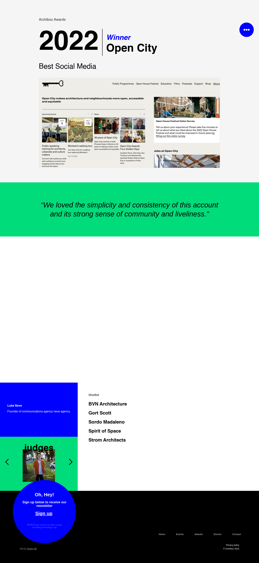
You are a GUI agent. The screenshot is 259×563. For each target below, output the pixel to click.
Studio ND (32, 548)
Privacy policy (232, 545)
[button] (7, 437)
